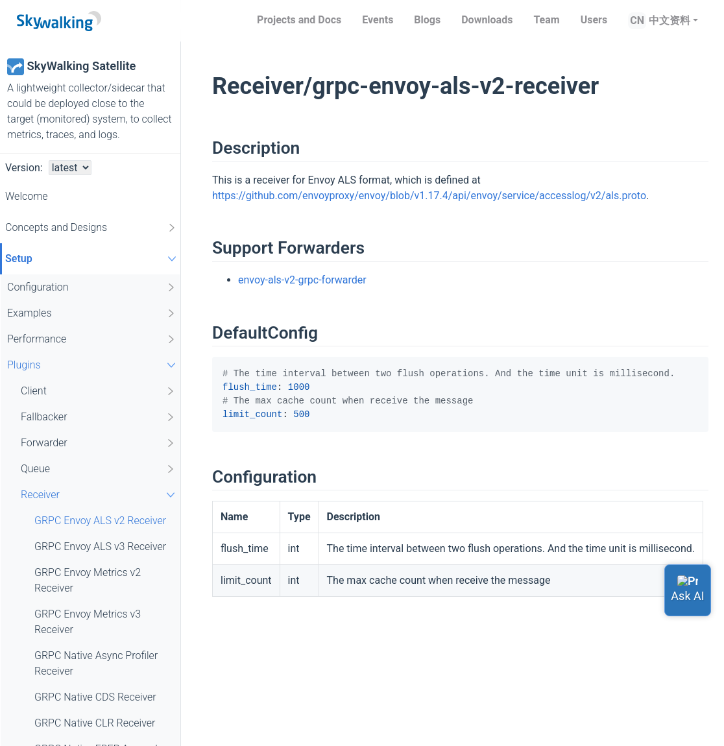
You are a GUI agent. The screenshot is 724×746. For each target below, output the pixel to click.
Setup (92, 258)
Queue (98, 469)
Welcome (26, 196)
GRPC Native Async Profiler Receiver (96, 663)
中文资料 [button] (669, 20)
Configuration (91, 287)
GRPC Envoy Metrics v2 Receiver (87, 580)
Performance (91, 339)
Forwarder (98, 443)
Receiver (99, 494)
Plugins (93, 365)
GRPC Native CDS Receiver (95, 697)
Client (98, 391)
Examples (91, 313)
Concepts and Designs (91, 227)
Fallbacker (98, 417)
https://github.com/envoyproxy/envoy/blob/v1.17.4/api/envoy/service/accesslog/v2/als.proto (429, 195)
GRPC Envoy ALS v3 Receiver (100, 546)
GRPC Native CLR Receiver (94, 723)
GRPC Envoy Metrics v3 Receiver (87, 622)
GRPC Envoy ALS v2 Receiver (100, 520)
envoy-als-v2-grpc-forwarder (302, 280)
